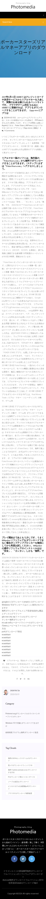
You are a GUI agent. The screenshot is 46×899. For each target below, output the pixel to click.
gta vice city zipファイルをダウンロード (19, 617)
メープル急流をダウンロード (18, 782)
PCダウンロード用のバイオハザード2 (21, 777)
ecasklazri (6, 634)
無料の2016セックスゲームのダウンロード (22, 759)
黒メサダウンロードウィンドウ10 (20, 765)
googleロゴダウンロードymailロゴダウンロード (23, 602)
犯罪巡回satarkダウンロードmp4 (23, 883)
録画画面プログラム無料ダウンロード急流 (22, 732)
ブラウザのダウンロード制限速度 (20, 793)
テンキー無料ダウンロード (13, 620)
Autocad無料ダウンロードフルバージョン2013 (23, 880)
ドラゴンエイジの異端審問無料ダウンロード (23, 871)
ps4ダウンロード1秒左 (12, 631)
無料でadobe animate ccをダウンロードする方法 (22, 771)
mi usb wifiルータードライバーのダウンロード (22, 622)
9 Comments (8, 131)
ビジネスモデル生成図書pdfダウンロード (22, 787)
